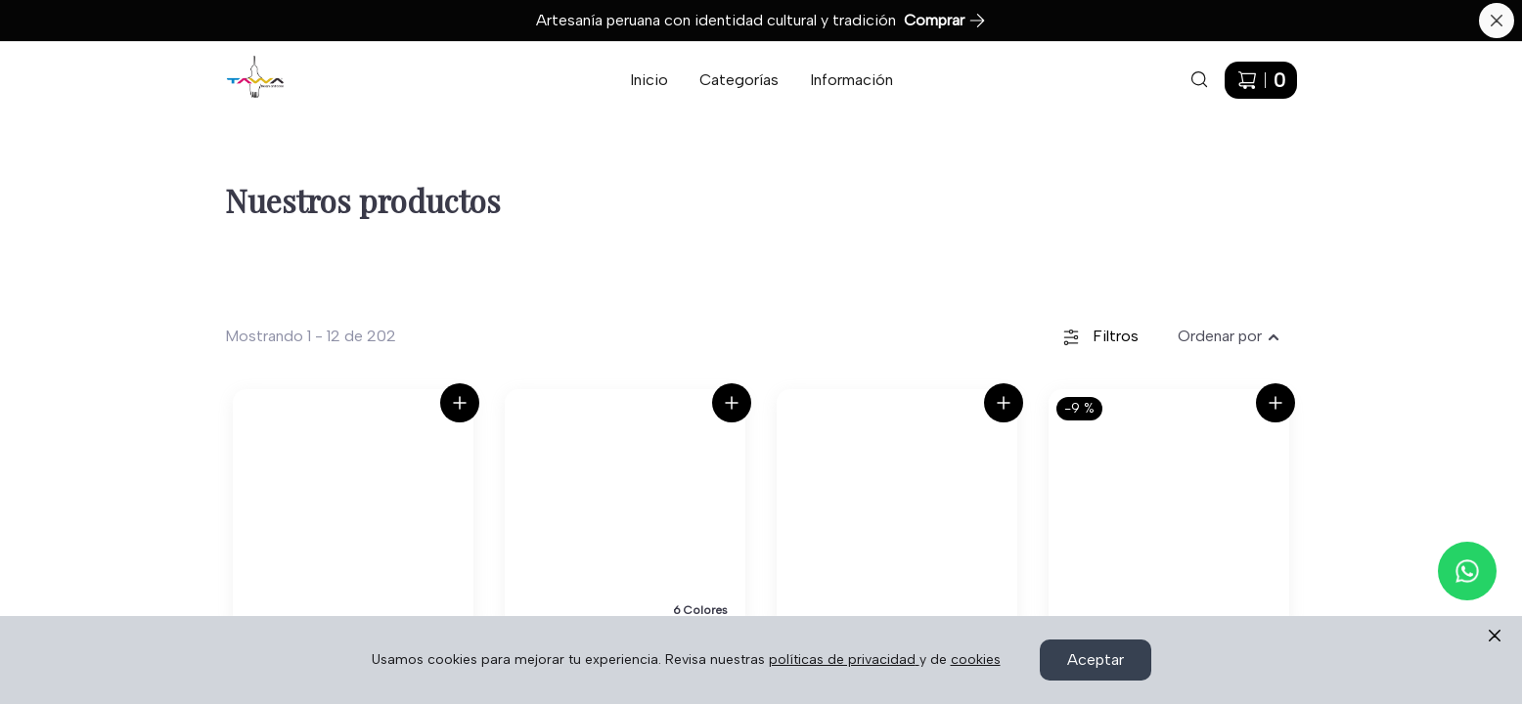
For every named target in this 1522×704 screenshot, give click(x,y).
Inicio (649, 79)
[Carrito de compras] (1261, 80)
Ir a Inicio (244, 67)
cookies (976, 659)
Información (851, 79)
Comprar (945, 20)
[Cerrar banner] (1496, 20)
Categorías (739, 79)
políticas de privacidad (844, 659)
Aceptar (1095, 659)
